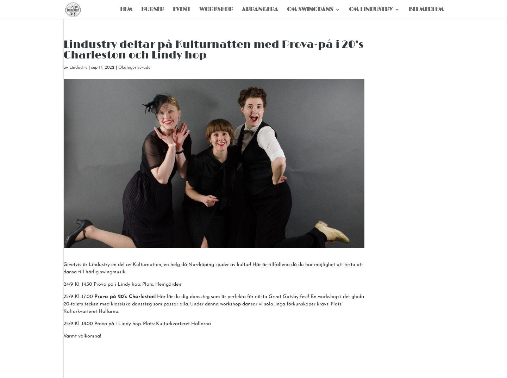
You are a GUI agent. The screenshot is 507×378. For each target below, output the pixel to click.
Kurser (152, 10)
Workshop (216, 10)
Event (181, 10)
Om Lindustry (371, 10)
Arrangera (260, 10)
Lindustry (78, 68)
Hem (126, 10)
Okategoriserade (134, 68)
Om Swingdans (310, 10)
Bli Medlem (426, 10)
